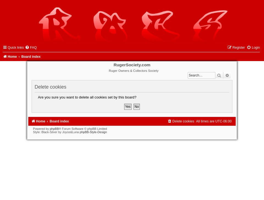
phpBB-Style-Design (93, 132)
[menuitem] (31, 48)
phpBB (54, 128)
